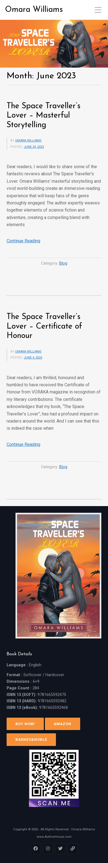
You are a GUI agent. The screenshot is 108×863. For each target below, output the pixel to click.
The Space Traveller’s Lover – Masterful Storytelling (43, 115)
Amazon (62, 724)
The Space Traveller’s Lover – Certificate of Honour (44, 326)
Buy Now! (25, 724)
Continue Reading (23, 240)
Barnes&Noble (31, 739)
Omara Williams (34, 10)
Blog (63, 263)
